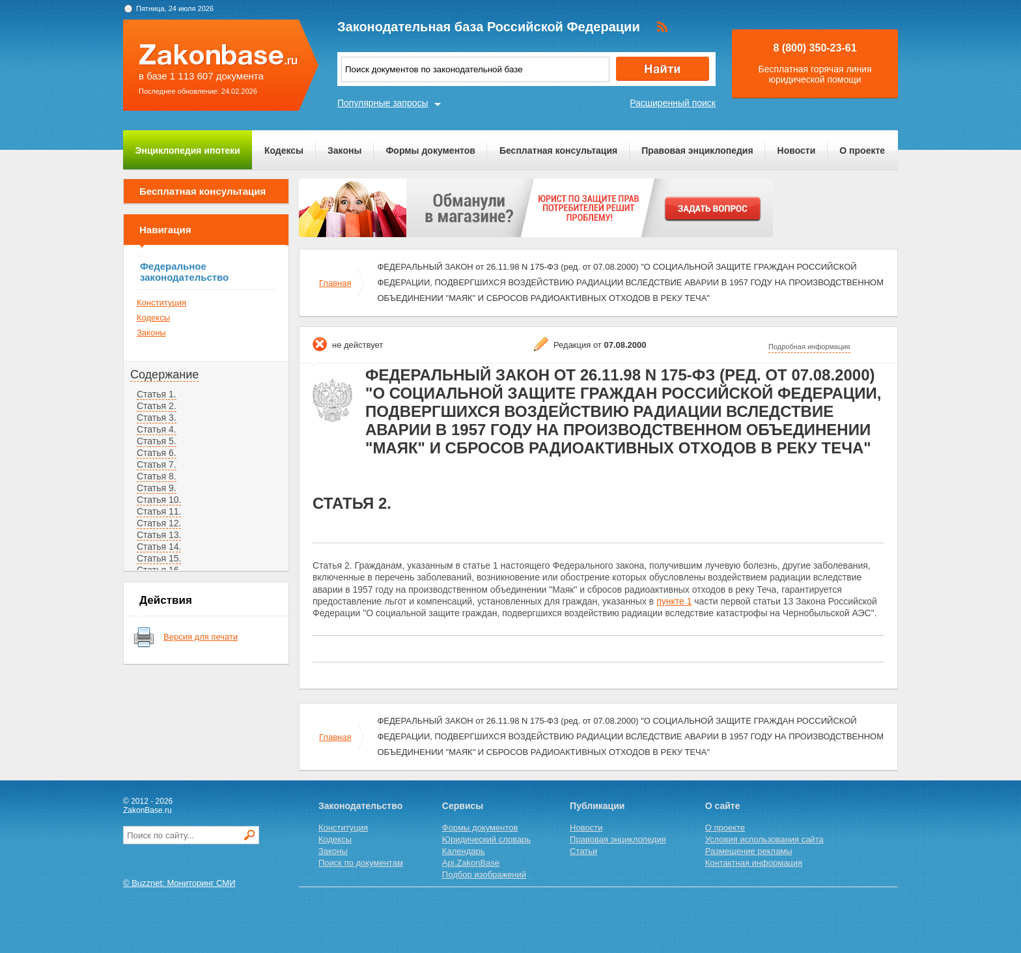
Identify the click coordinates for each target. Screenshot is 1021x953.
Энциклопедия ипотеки (187, 150)
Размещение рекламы (748, 851)
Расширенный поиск (673, 103)
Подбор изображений (484, 874)
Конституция (161, 302)
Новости (796, 150)
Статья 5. (156, 441)
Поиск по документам (360, 863)
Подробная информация (809, 346)
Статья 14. (159, 546)
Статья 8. (156, 476)
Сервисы (462, 806)
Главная (335, 283)
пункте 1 (674, 601)
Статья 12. (159, 523)
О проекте (862, 150)
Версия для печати (200, 637)
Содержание (164, 374)
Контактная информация (753, 863)
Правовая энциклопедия (697, 150)
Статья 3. (156, 417)
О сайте (722, 806)
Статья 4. (156, 429)
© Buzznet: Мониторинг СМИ (179, 883)
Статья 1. (156, 394)
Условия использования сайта (764, 839)
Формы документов (430, 150)
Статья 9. (156, 488)
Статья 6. (156, 453)
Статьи (583, 851)
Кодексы (283, 150)
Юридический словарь (486, 839)
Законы (344, 150)
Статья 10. (159, 499)
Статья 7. (156, 464)
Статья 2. (156, 406)
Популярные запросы (382, 103)
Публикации (597, 806)
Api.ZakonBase (470, 863)
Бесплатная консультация (558, 150)
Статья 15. (159, 558)
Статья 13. (159, 535)
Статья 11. (159, 511)
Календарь (463, 851)
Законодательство (360, 806)
